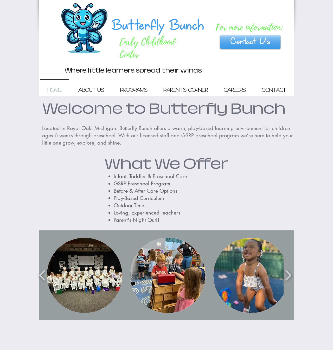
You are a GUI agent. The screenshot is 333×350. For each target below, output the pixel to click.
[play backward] (42, 275)
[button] (84, 275)
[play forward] (288, 275)
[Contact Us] (250, 42)
